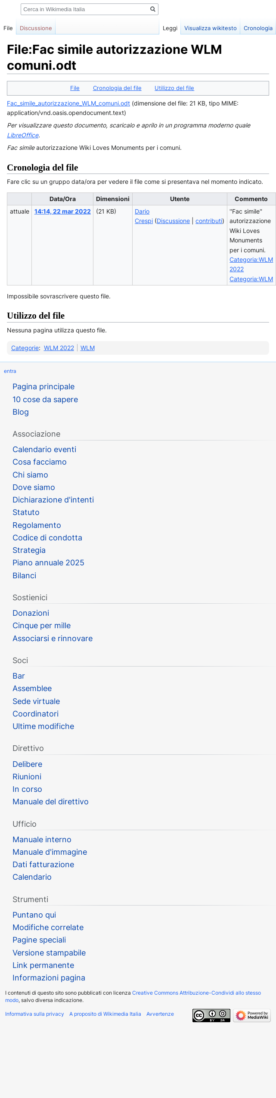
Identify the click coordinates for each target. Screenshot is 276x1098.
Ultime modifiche (43, 726)
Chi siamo (30, 474)
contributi (208, 220)
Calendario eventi (44, 449)
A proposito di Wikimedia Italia (105, 1014)
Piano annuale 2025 (48, 562)
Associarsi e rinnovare (52, 638)
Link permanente (43, 965)
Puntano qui (34, 914)
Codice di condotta (47, 537)
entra (10, 371)
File (75, 87)
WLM (88, 347)
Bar (18, 675)
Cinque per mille (41, 625)
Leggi (162, 28)
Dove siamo (33, 487)
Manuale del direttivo (50, 801)
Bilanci (24, 575)
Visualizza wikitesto (203, 28)
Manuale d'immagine (49, 851)
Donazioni (30, 612)
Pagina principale (43, 386)
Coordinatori (35, 713)
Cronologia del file (117, 87)
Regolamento (36, 525)
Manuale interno (41, 839)
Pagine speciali (39, 939)
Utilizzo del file (174, 87)
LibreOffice (22, 135)
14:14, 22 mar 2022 (62, 211)
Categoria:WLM (251, 278)
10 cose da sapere (45, 399)
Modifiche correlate (48, 927)
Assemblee (32, 688)
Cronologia (250, 28)
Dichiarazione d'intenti (53, 499)
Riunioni (26, 776)
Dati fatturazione (43, 864)
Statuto (26, 512)
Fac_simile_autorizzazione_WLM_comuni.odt (68, 103)
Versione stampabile (49, 952)
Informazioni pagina (48, 977)
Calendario (32, 876)
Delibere (27, 764)
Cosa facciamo (39, 461)
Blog (20, 411)
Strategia (29, 550)
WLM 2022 (59, 347)
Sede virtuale (36, 701)
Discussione (173, 220)
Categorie (25, 347)
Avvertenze (160, 1014)
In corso (27, 789)
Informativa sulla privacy (34, 1014)
